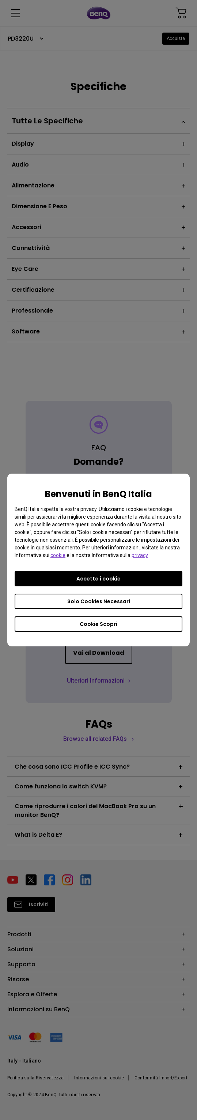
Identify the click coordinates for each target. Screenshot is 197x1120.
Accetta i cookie (98, 578)
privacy (140, 555)
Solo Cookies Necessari (98, 601)
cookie (57, 555)
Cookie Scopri (98, 624)
